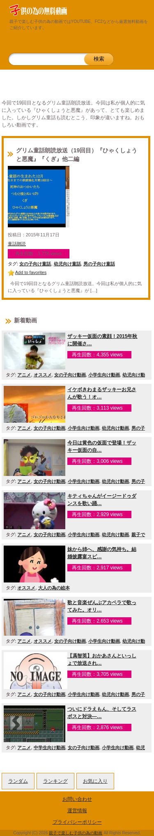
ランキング (55, 781)
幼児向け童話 (67, 263)
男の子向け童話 (99, 263)
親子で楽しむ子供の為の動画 (75, 833)
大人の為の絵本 (54, 587)
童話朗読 (17, 243)
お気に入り (95, 781)
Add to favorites (30, 272)
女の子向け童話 (35, 263)
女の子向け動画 (70, 374)
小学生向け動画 (104, 374)
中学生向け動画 (49, 747)
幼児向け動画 (115, 428)
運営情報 (77, 810)
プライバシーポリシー (77, 822)
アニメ (24, 374)
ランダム (18, 781)
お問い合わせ (77, 799)
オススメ (43, 374)
